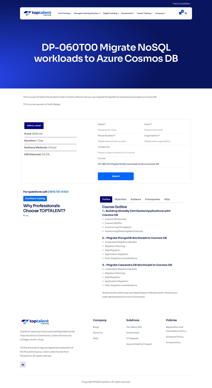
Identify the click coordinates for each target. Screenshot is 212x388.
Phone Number (106, 135)
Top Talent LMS (134, 327)
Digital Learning (110, 13)
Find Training (64, 13)
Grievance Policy (174, 336)
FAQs (95, 338)
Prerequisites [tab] (152, 199)
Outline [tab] (106, 199)
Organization (152, 135)
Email (148, 124)
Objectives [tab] (120, 199)
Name (101, 124)
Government (127, 13)
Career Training (144, 13)
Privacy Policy (173, 342)
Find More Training (35, 198)
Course (101, 158)
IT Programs (132, 338)
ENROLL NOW (34, 125)
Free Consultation (181, 4)
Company (159, 13)
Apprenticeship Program (139, 344)
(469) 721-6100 (58, 191)
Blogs (96, 327)
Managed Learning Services (86, 13)
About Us (98, 332)
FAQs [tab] (167, 199)
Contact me (104, 147)
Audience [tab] (136, 199)
